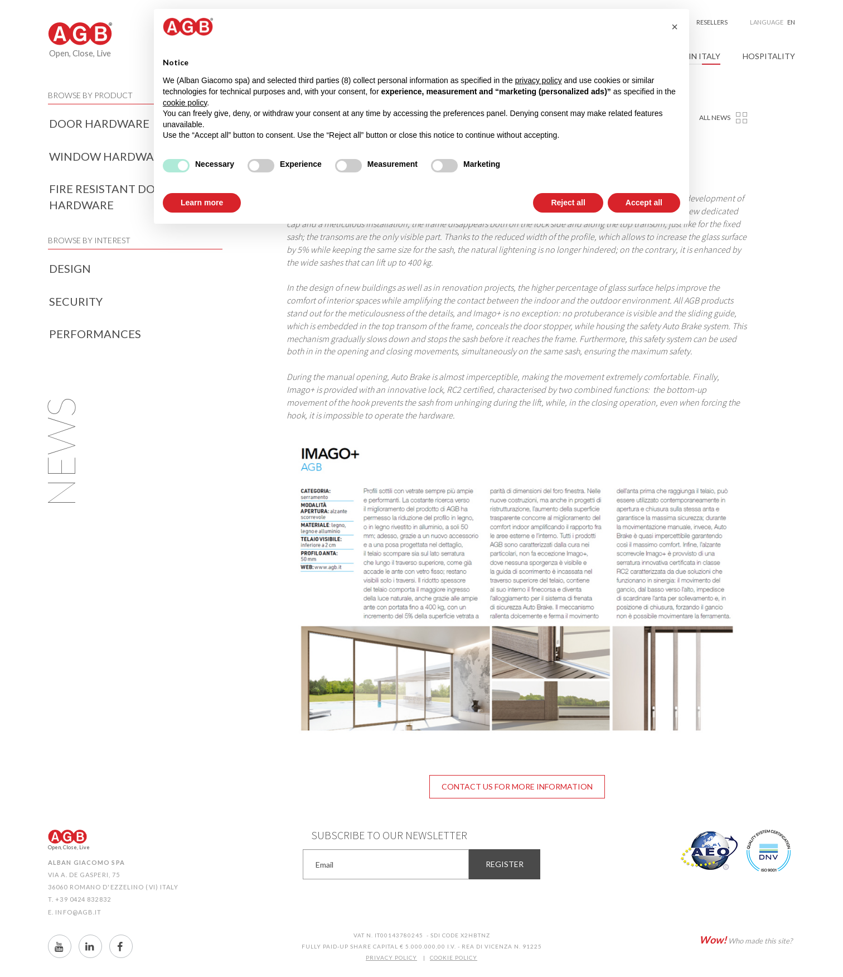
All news (714, 117)
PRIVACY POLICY (391, 957)
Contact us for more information (517, 786)
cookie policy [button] (185, 102)
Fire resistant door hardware (110, 196)
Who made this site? (745, 939)
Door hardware (99, 123)
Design (70, 268)
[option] (517, 590)
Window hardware (108, 156)
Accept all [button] (644, 202)
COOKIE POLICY (453, 957)
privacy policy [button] (538, 80)
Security (76, 301)
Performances (95, 333)
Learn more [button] (202, 202)
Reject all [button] (568, 202)
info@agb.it (78, 912)
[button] (675, 27)
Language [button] (772, 22)
